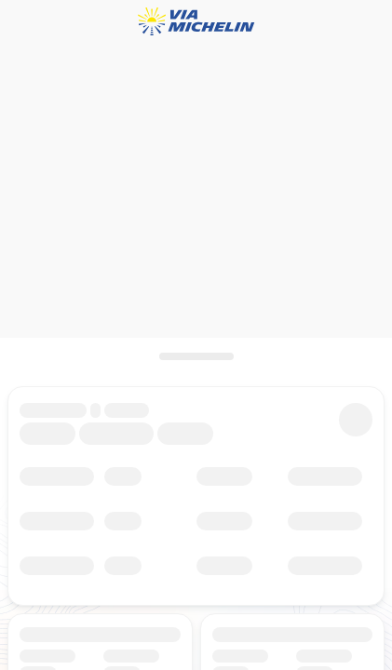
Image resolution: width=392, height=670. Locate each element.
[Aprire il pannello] (196, 356)
